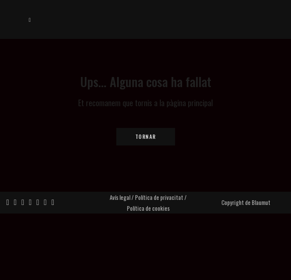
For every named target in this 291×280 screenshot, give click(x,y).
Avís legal (120, 197)
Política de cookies (148, 208)
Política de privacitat (159, 197)
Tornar (145, 136)
